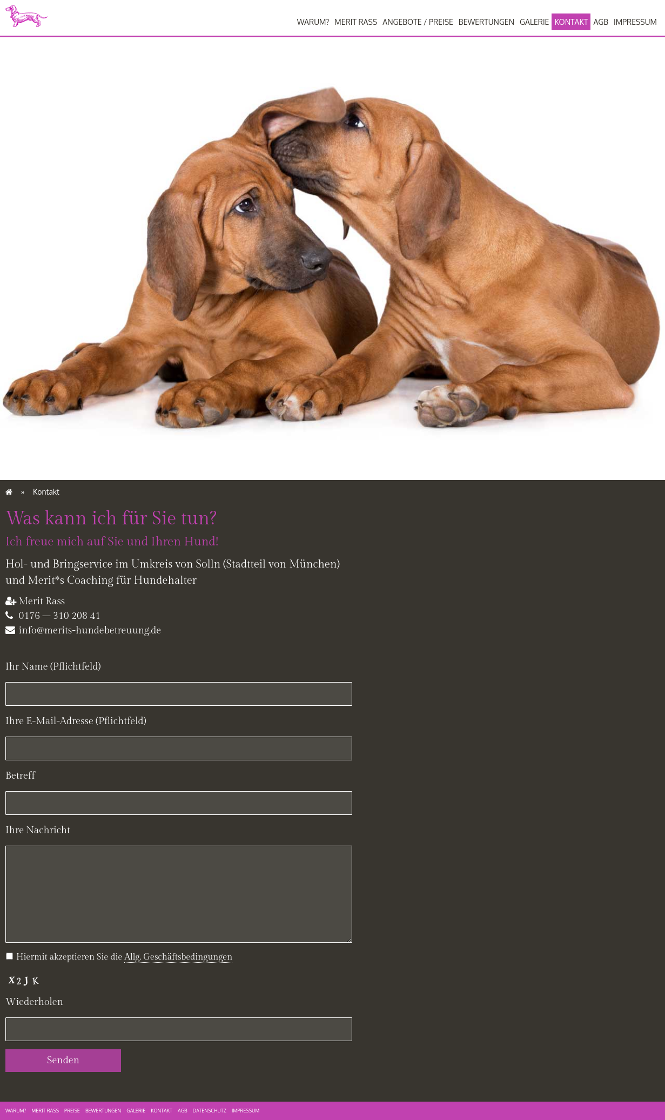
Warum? (313, 21)
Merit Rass (355, 21)
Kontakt (571, 21)
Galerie (534, 21)
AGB (600, 21)
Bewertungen (486, 21)
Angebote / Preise (417, 21)
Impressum (635, 21)
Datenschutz (209, 1111)
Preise (72, 1111)
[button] (178, 957)
